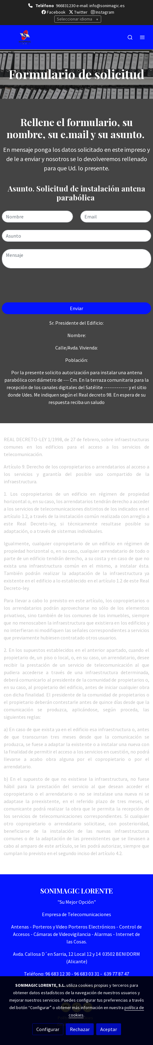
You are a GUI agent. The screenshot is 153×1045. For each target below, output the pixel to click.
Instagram (102, 12)
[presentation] (49, 288)
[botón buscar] (130, 37)
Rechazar (80, 1029)
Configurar (47, 1029)
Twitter (78, 12)
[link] (24, 37)
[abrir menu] (142, 37)
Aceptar (108, 1029)
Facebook (53, 12)
